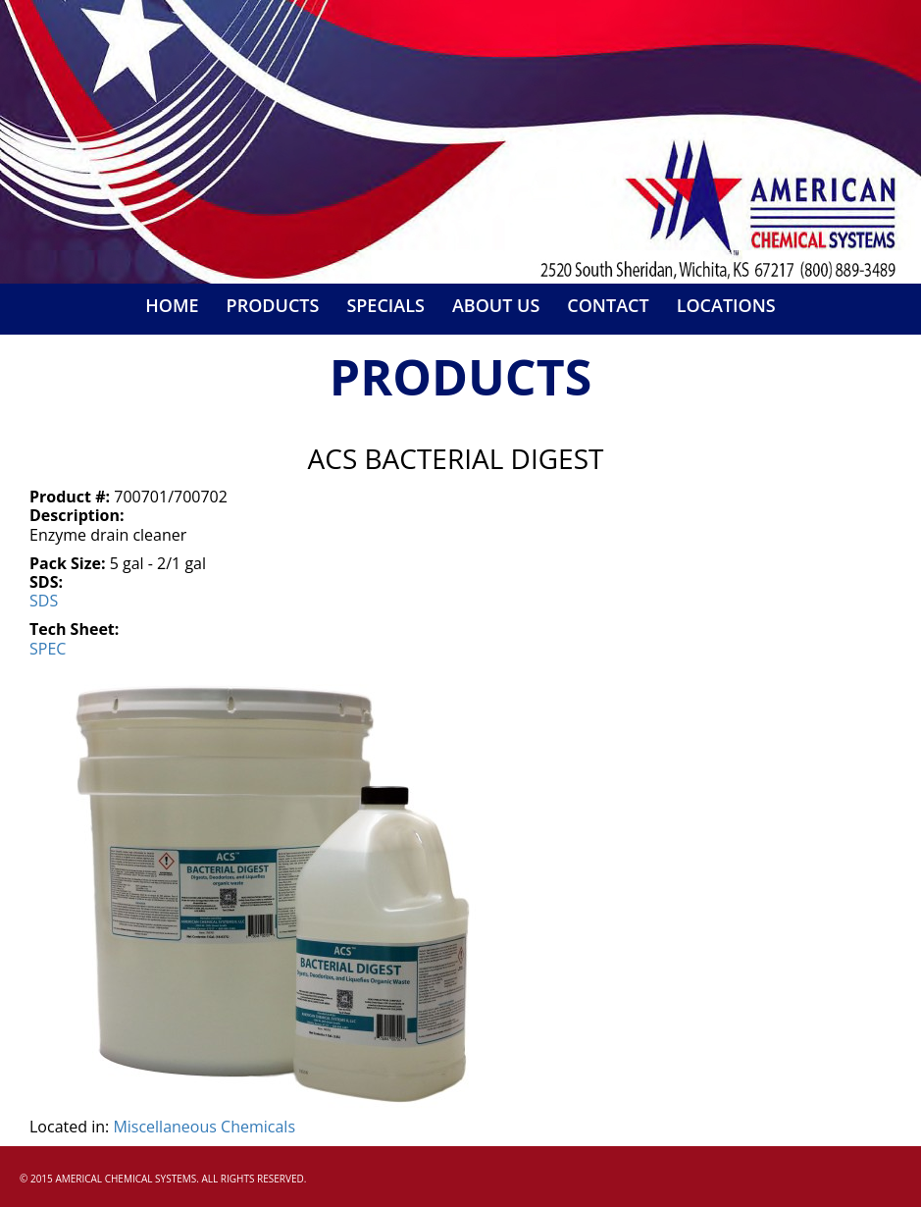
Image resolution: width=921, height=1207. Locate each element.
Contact (607, 305)
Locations (726, 305)
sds (43, 600)
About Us (495, 305)
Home (171, 305)
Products (273, 305)
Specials (385, 305)
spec (47, 648)
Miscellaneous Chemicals (204, 1126)
